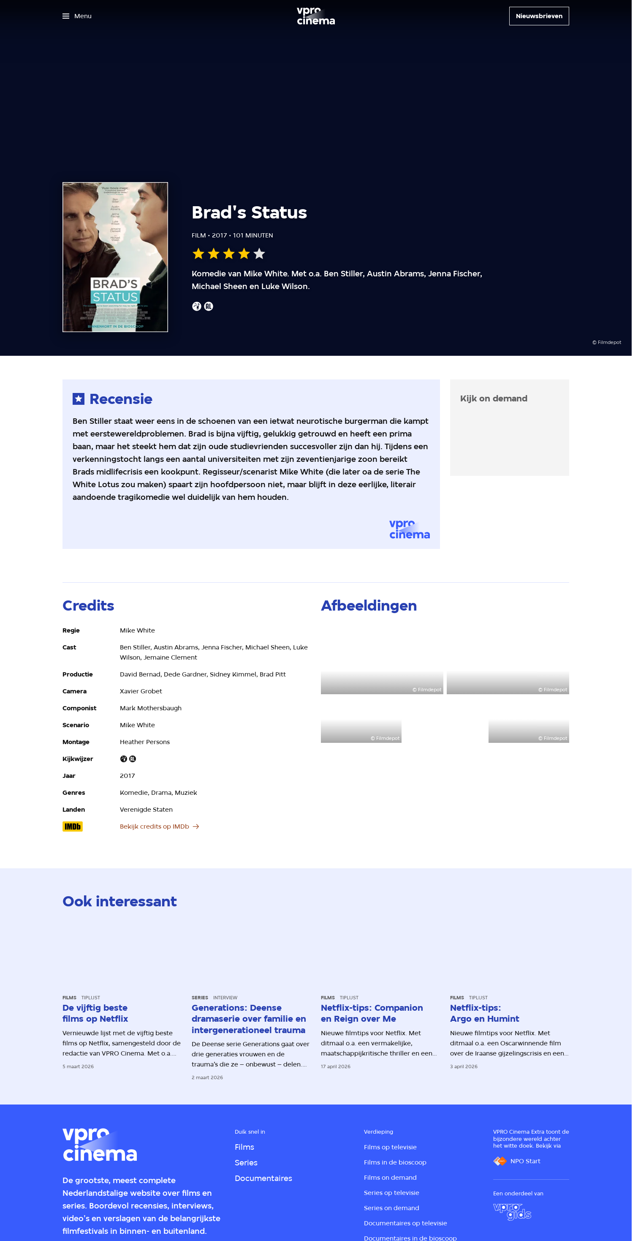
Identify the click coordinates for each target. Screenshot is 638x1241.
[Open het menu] (77, 16)
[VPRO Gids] (512, 1212)
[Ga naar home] (316, 16)
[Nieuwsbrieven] (539, 16)
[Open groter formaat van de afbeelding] (382, 659)
